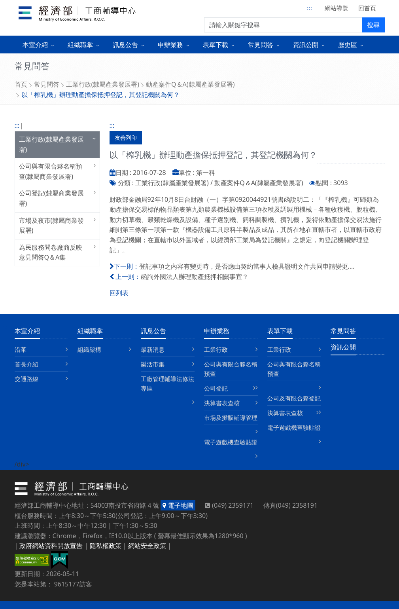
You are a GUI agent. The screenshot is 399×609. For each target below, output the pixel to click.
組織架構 (89, 349)
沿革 (20, 349)
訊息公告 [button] (125, 44)
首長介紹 (26, 364)
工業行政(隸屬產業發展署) (103, 84)
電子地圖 (178, 505)
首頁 (21, 84)
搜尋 (373, 25)
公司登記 (216, 388)
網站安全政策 (147, 545)
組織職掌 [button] (80, 44)
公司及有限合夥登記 (294, 398)
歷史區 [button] (347, 44)
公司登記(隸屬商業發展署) (51, 198)
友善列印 (126, 137)
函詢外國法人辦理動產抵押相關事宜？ (194, 276)
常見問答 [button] (260, 44)
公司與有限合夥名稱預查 (230, 369)
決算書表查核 (222, 403)
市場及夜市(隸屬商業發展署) (51, 225)
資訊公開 (343, 347)
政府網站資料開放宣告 (51, 545)
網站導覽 (336, 8)
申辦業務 (216, 330)
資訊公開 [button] (305, 44)
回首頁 (367, 8)
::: (309, 8)
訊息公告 (153, 330)
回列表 (119, 292)
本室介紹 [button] (35, 44)
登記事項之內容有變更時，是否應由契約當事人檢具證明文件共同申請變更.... (247, 266)
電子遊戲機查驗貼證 (230, 442)
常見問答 (46, 84)
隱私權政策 (105, 545)
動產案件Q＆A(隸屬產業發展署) (190, 84)
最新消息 (153, 349)
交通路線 (26, 379)
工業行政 (216, 349)
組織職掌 (90, 330)
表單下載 (280, 330)
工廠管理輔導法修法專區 (167, 383)
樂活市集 (153, 364)
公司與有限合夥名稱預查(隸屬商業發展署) (50, 171)
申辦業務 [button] (170, 44)
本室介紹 (27, 330)
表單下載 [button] (215, 44)
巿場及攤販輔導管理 (230, 417)
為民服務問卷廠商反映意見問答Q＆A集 (50, 252)
